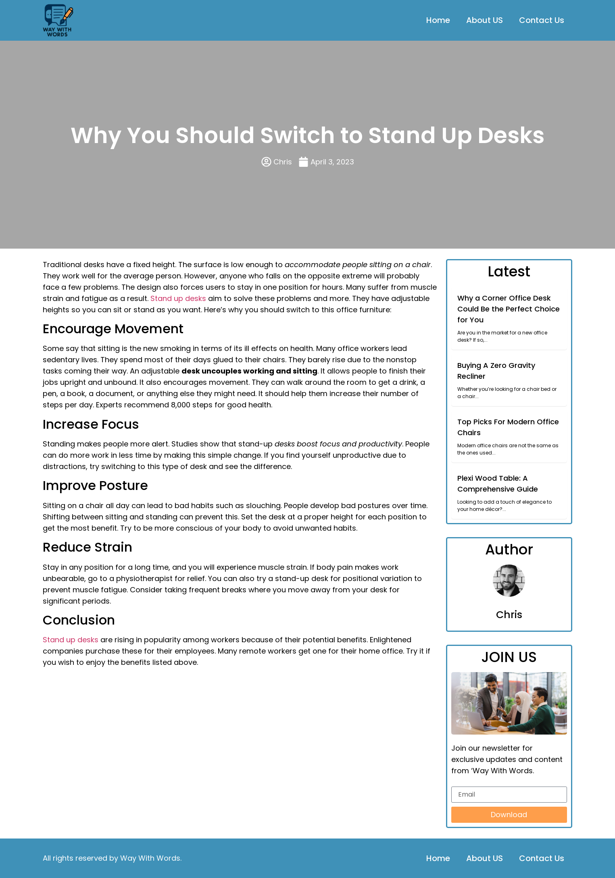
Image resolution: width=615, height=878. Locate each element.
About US (484, 20)
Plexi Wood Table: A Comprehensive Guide (497, 483)
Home (438, 20)
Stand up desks (178, 298)
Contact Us (541, 20)
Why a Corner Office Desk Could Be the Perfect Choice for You (508, 309)
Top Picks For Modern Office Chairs (508, 427)
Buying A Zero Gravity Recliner (496, 370)
